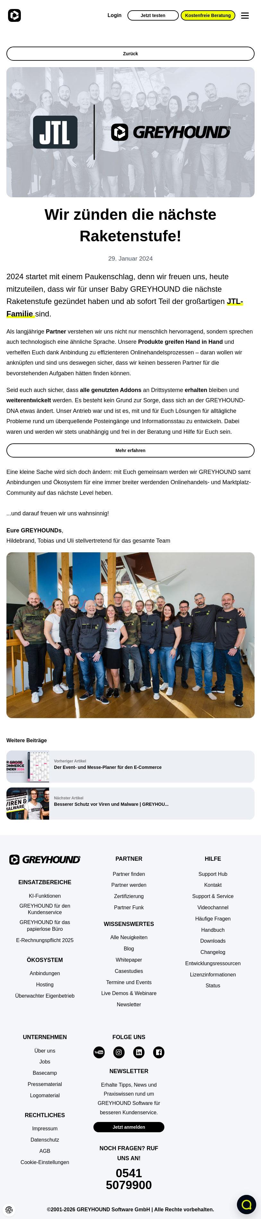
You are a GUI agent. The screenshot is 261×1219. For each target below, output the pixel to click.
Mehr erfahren (130, 450)
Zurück (130, 53)
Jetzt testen (153, 15)
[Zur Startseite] (13, 15)
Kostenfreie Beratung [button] (208, 15)
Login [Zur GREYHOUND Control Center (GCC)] (115, 15)
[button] (45, 1162)
